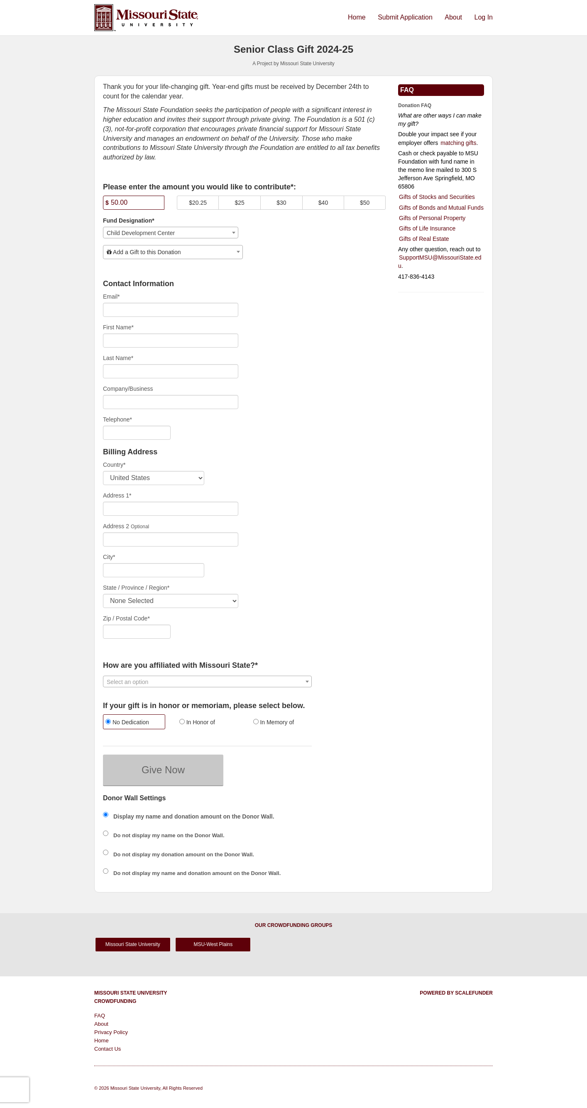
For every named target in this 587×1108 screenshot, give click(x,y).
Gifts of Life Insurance (427, 228)
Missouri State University (132, 944)
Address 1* (117, 495)
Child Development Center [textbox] (141, 233)
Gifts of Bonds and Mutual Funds (441, 207)
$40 (323, 202)
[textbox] (172, 252)
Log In (483, 17)
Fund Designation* (128, 220)
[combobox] (170, 232)
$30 (281, 202)
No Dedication (127, 722)
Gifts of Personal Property (432, 218)
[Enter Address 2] (170, 539)
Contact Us (107, 1049)
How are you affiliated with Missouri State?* (180, 665)
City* (109, 557)
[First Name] (170, 340)
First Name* (118, 327)
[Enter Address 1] (170, 509)
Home (357, 17)
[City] (153, 570)
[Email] (170, 310)
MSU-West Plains (212, 944)
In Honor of (197, 722)
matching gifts (458, 143)
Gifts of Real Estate (424, 238)
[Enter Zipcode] (137, 632)
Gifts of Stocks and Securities (437, 197)
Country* (114, 464)
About (454, 17)
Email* (111, 296)
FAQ (99, 1015)
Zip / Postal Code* (126, 618)
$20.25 (198, 202)
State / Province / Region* (136, 587)
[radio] (134, 722)
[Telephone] (137, 433)
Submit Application (406, 17)
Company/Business (128, 388)
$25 (240, 202)
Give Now (163, 769)
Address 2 (116, 526)
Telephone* (117, 419)
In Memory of (273, 722)
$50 (364, 202)
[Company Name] (170, 402)
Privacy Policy (111, 1032)
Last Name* (118, 358)
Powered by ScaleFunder (456, 993)
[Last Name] (170, 371)
